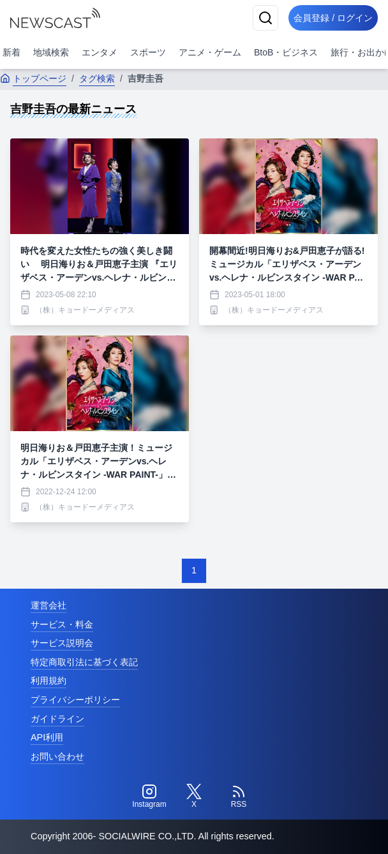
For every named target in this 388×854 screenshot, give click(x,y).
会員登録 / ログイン (333, 18)
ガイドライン (57, 719)
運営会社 (48, 605)
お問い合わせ (57, 756)
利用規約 (48, 680)
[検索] (265, 18)
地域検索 (51, 52)
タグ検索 (97, 78)
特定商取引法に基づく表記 (84, 662)
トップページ (33, 78)
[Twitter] (194, 796)
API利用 (47, 737)
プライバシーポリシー (75, 700)
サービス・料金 (62, 624)
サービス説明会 (62, 643)
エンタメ (99, 52)
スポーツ (148, 52)
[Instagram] (149, 796)
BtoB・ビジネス (286, 52)
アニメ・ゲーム (210, 52)
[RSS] (238, 796)
